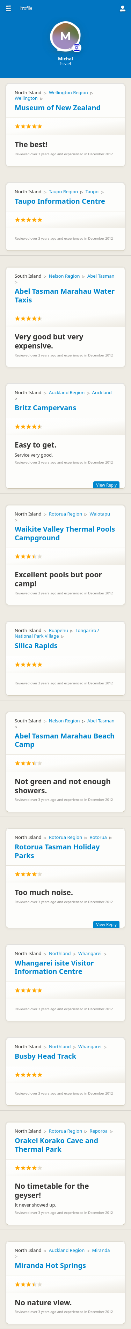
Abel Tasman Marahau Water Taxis (65, 295)
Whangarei (90, 953)
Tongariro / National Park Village (57, 633)
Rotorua (98, 837)
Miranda (101, 1250)
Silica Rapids (36, 645)
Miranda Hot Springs (50, 1265)
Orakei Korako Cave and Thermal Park (56, 1145)
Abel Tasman (101, 276)
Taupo (92, 191)
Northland (60, 953)
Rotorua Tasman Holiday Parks (57, 851)
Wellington (26, 98)
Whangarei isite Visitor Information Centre (54, 967)
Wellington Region (68, 92)
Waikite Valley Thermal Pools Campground (65, 533)
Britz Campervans (45, 407)
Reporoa (99, 1131)
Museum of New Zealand (58, 107)
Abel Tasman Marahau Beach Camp (65, 740)
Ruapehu (58, 630)
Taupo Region (63, 191)
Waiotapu (100, 514)
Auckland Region (67, 392)
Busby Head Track (45, 1056)
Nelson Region (64, 276)
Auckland (102, 392)
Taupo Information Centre (60, 201)
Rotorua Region (65, 514)
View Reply (106, 485)
